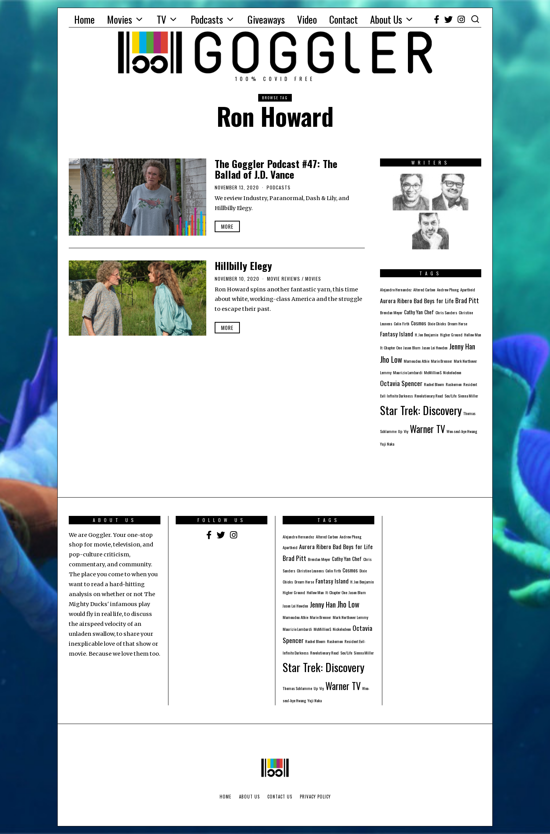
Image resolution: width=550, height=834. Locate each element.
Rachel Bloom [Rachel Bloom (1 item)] (434, 384)
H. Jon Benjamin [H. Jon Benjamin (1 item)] (426, 334)
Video (307, 19)
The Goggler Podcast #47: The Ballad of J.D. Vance (276, 169)
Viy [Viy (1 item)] (406, 431)
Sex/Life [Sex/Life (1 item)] (450, 396)
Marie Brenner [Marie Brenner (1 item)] (441, 361)
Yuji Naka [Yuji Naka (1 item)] (387, 444)
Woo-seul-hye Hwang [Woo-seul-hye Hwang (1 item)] (461, 431)
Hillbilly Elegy (243, 265)
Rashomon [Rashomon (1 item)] (454, 384)
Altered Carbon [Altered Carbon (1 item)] (424, 289)
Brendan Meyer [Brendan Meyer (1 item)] (391, 312)
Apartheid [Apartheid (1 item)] (467, 289)
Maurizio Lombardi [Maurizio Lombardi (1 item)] (407, 372)
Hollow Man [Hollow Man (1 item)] (472, 334)
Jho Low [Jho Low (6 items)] (391, 359)
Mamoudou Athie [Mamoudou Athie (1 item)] (416, 361)
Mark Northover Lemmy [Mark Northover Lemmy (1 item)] (350, 617)
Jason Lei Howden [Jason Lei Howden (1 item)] (435, 347)
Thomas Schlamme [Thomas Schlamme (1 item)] (297, 688)
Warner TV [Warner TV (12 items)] (427, 429)
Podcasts (207, 19)
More (227, 226)
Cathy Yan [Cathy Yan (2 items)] (413, 312)
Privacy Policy (315, 797)
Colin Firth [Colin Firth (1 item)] (401, 323)
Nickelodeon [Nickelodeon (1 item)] (452, 372)
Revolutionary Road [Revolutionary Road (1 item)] (428, 396)
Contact (343, 19)
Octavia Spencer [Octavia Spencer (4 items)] (401, 383)
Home (84, 19)
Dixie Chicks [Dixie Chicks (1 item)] (437, 323)
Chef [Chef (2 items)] (429, 312)
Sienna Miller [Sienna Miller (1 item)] (468, 396)
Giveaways (266, 19)
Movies (119, 19)
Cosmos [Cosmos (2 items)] (418, 323)
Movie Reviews (283, 278)
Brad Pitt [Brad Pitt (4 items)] (467, 300)
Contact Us (279, 797)
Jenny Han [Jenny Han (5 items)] (462, 346)
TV (161, 19)
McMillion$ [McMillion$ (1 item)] (433, 372)
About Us (386, 19)
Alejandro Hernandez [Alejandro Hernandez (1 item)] (396, 289)
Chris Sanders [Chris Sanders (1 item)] (446, 312)
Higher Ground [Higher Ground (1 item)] (451, 334)
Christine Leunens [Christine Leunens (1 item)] (310, 570)
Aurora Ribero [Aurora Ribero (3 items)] (396, 300)
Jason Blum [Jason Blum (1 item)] (412, 347)
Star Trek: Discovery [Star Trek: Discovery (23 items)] (421, 410)
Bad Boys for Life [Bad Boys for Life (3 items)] (434, 300)
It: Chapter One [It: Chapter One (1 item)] (391, 347)
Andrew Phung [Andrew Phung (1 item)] (448, 289)
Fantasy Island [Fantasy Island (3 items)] (396, 333)
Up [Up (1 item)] (400, 431)
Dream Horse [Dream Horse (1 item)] (457, 323)
